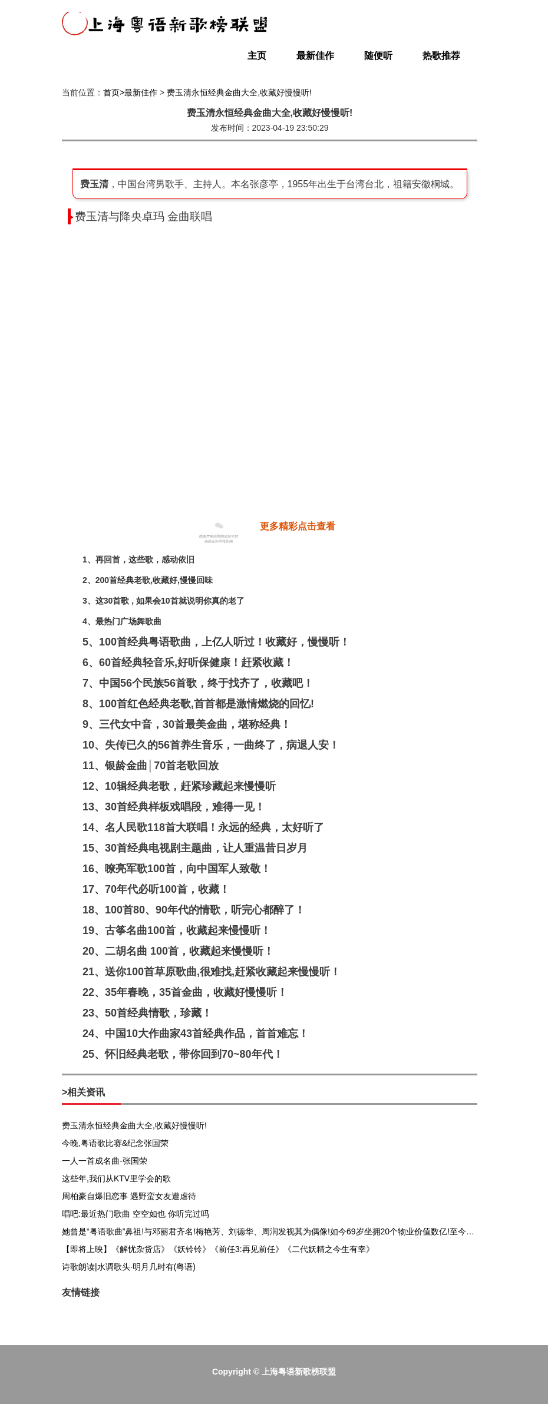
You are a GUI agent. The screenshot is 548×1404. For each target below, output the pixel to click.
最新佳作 (315, 56)
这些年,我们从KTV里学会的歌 (116, 1178)
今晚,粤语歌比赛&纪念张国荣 (115, 1143)
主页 (256, 56)
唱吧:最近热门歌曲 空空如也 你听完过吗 (135, 1213)
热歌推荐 (441, 56)
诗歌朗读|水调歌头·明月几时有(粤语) (129, 1266)
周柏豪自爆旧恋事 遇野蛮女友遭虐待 (129, 1196)
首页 (111, 92)
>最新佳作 (138, 92)
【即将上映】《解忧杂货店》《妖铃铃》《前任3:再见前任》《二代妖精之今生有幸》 (218, 1249)
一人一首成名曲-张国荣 (104, 1160)
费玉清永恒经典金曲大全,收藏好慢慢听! (239, 92)
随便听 (378, 56)
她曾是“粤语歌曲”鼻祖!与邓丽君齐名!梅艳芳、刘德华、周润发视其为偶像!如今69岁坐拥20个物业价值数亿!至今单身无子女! (286, 1231)
